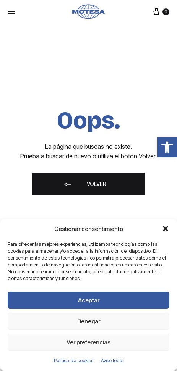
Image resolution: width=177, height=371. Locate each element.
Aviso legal (112, 360)
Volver (84, 184)
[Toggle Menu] (11, 12)
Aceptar (88, 300)
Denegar (88, 321)
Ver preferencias (88, 342)
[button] (167, 147)
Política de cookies (73, 360)
